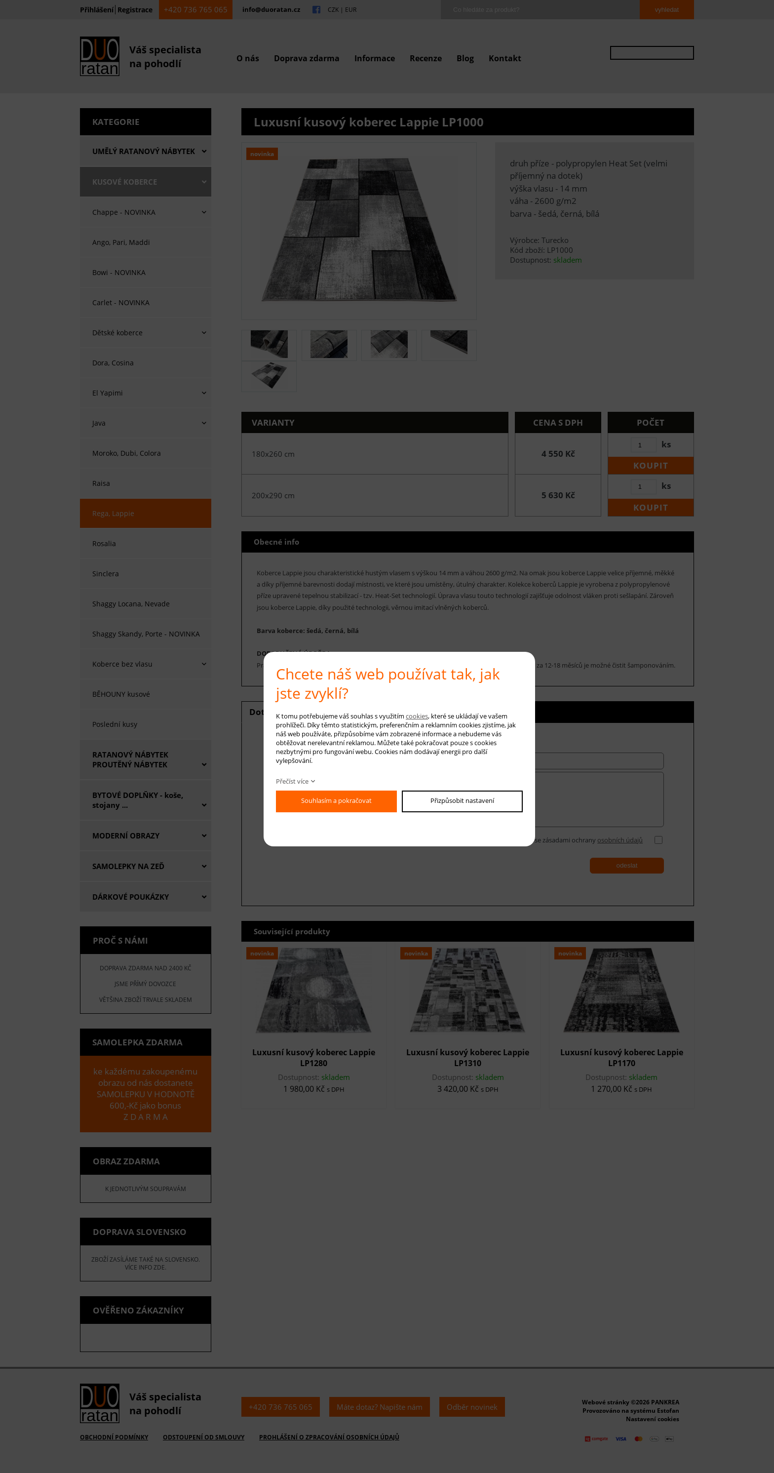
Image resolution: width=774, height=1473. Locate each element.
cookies (417, 716)
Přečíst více (292, 781)
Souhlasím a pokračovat (336, 800)
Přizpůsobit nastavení (462, 800)
